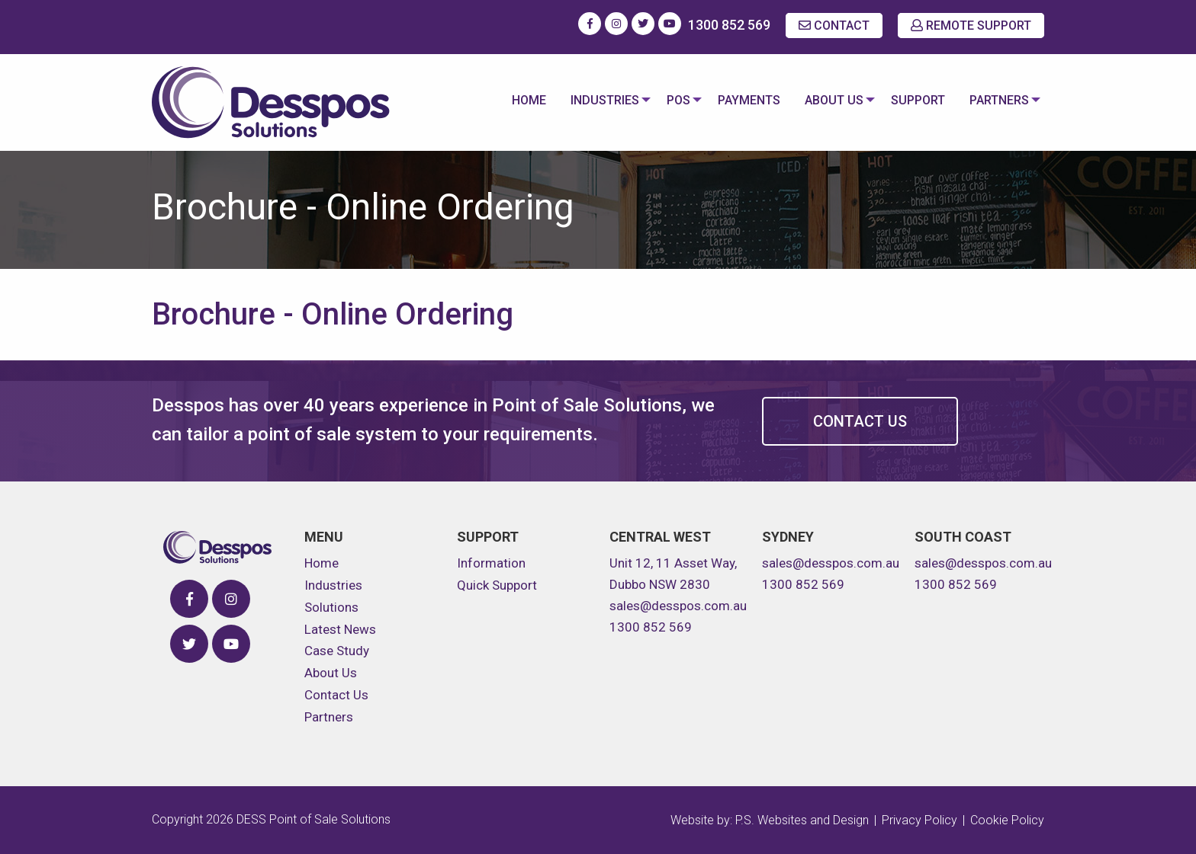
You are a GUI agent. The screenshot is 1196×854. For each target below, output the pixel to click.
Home (517, 100)
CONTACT (834, 25)
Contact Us (860, 421)
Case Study (336, 650)
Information (491, 563)
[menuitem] (516, 102)
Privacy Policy (919, 820)
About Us (828, 100)
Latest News (340, 629)
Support (915, 100)
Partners (996, 100)
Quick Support (497, 585)
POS (669, 100)
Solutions (331, 607)
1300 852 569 (729, 25)
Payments (743, 100)
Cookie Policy (1007, 820)
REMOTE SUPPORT (971, 25)
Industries (592, 100)
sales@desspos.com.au (678, 605)
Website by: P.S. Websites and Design (769, 820)
